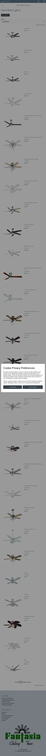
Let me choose (12, 387)
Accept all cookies (33, 387)
